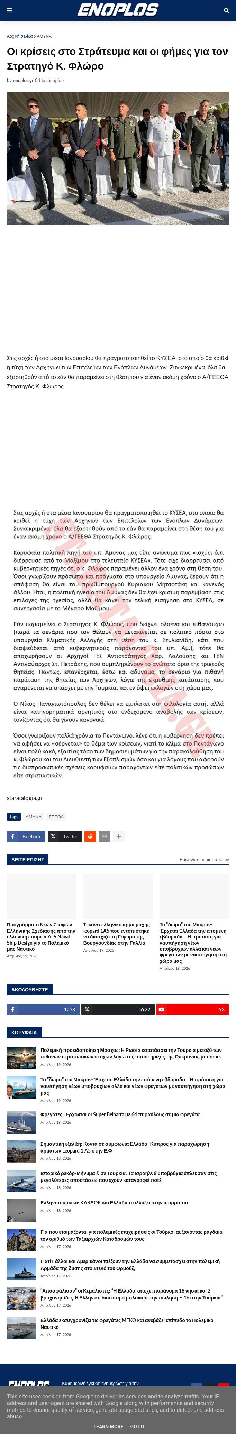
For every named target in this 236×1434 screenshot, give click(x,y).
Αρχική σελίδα (20, 36)
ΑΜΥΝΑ (44, 36)
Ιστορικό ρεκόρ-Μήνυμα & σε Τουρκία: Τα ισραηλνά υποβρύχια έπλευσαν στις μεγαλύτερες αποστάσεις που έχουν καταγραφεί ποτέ (128, 1176)
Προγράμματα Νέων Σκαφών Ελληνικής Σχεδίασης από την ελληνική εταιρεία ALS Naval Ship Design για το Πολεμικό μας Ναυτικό (41, 936)
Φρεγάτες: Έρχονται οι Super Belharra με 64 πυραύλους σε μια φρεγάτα (120, 1114)
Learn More (108, 1427)
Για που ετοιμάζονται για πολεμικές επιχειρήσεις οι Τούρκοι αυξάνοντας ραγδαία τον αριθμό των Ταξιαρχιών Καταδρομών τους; (131, 1235)
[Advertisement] (88, 289)
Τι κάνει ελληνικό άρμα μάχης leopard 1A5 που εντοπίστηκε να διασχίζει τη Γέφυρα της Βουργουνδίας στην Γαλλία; (116, 933)
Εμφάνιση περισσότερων (204, 859)
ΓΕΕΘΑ (56, 817)
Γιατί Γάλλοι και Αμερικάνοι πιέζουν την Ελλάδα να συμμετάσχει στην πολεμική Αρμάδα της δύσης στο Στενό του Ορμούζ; (130, 1264)
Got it (137, 1427)
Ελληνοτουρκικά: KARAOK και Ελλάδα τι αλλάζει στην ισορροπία (114, 1202)
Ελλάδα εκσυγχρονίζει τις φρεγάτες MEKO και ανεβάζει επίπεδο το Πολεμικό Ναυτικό (127, 1323)
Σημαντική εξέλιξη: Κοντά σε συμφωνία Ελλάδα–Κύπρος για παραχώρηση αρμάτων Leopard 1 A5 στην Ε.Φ (124, 1147)
